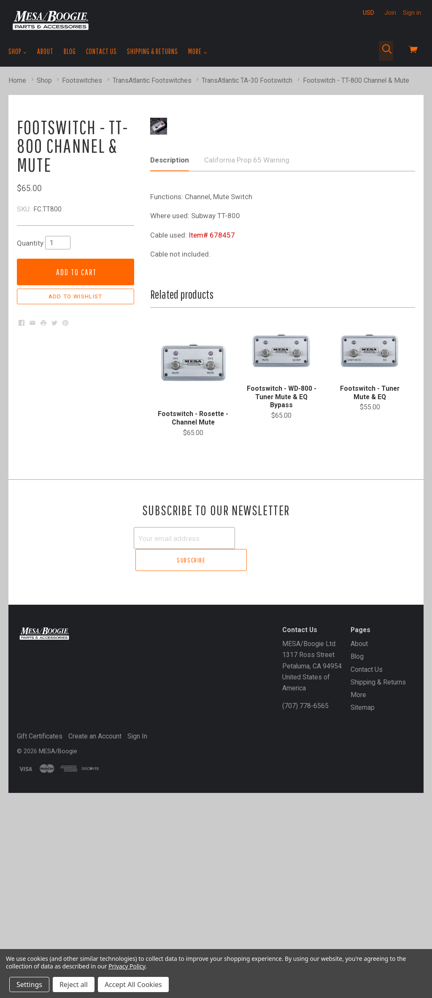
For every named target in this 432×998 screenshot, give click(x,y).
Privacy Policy (126, 966)
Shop (17, 51)
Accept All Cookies (133, 984)
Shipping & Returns (152, 51)
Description (169, 388)
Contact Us (101, 51)
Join (390, 12)
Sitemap (363, 913)
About (45, 51)
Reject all (73, 984)
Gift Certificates (39, 941)
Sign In (137, 941)
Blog (70, 51)
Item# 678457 (212, 464)
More (197, 51)
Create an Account (95, 941)
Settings (29, 984)
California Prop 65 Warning (246, 388)
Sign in (412, 12)
